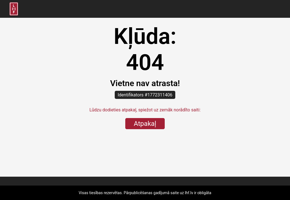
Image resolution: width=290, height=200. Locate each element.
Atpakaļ (145, 124)
